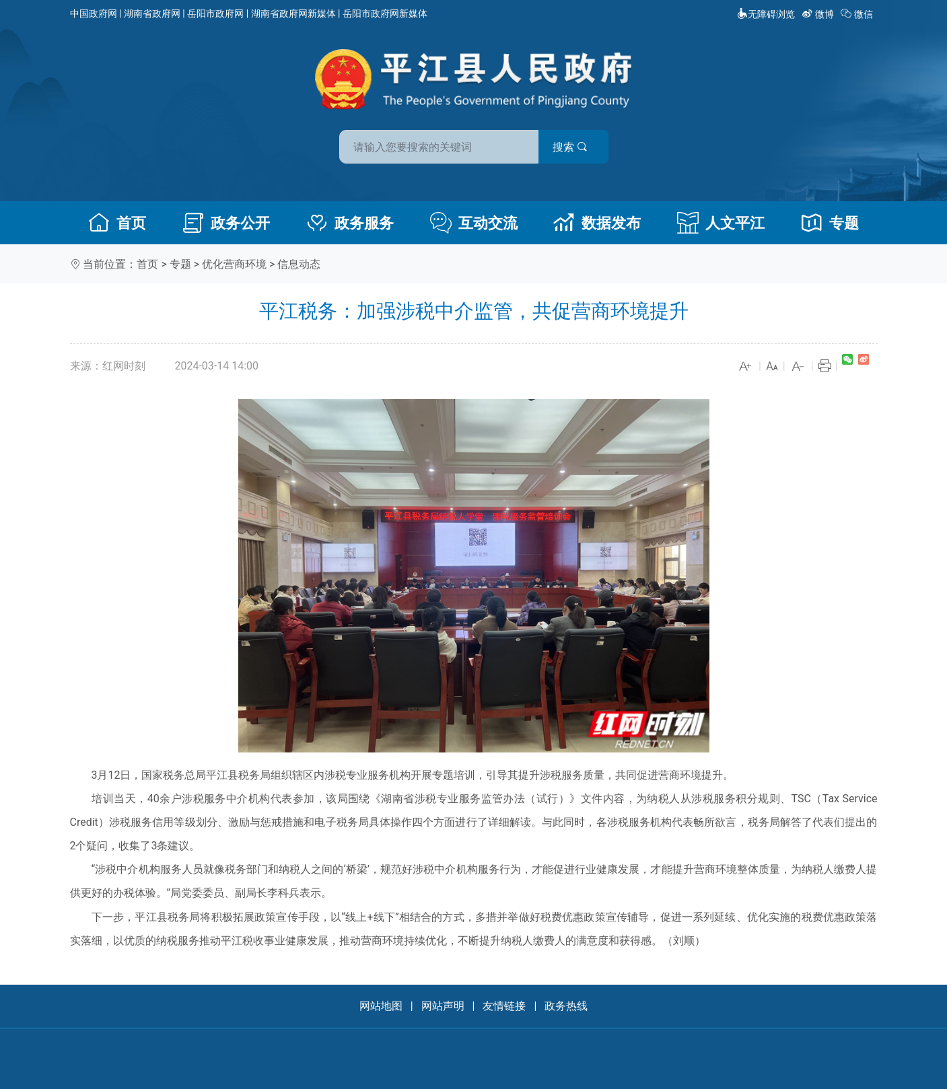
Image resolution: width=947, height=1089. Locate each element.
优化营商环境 (234, 264)
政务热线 (566, 1005)
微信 (858, 14)
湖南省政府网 (152, 13)
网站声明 (442, 1005)
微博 (819, 14)
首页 (117, 223)
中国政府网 (93, 13)
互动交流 (474, 223)
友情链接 (504, 1005)
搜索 (570, 147)
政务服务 (350, 223)
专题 (830, 223)
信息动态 (298, 264)
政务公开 (226, 223)
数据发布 (597, 223)
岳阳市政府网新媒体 (385, 13)
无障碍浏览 (766, 14)
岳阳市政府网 (215, 13)
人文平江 (721, 223)
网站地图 (380, 1005)
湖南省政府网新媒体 (293, 13)
